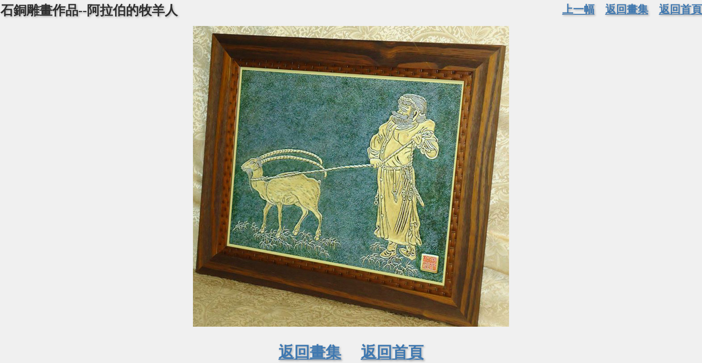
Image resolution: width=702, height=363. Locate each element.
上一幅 (578, 9)
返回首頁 (680, 9)
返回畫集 (626, 9)
